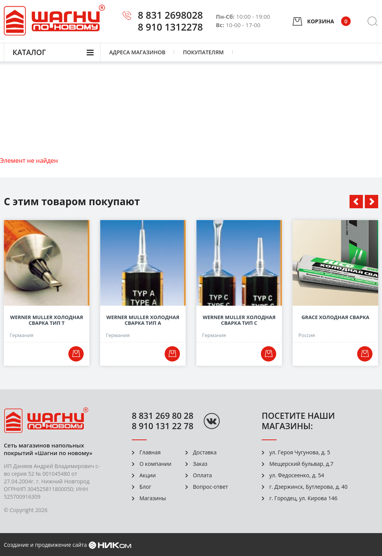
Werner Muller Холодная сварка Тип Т (46, 320)
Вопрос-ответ (210, 486)
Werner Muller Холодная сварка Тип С (239, 320)
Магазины (152, 498)
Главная (150, 452)
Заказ (200, 463)
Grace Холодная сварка (335, 317)
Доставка (205, 452)
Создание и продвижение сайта (45, 544)
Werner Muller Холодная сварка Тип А (143, 320)
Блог (145, 486)
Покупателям (203, 52)
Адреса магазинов (137, 52)
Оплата (202, 475)
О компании (155, 463)
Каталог (29, 52)
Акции (147, 475)
